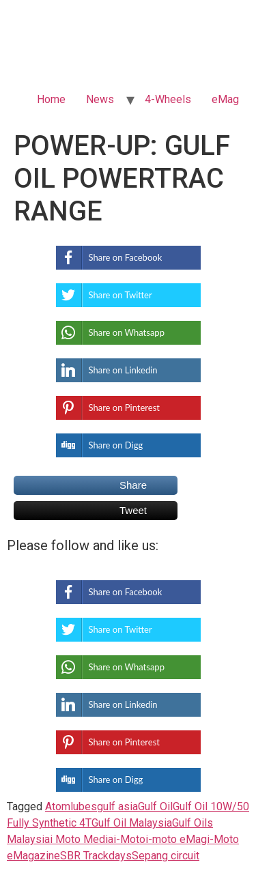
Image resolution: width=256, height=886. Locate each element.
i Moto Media (81, 839)
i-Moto (129, 839)
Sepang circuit (165, 855)
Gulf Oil (155, 806)
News (100, 99)
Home (51, 99)
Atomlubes (71, 806)
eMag (225, 99)
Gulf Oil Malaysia (131, 822)
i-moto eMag (176, 839)
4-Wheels (168, 99)
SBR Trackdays (96, 855)
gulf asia (117, 806)
